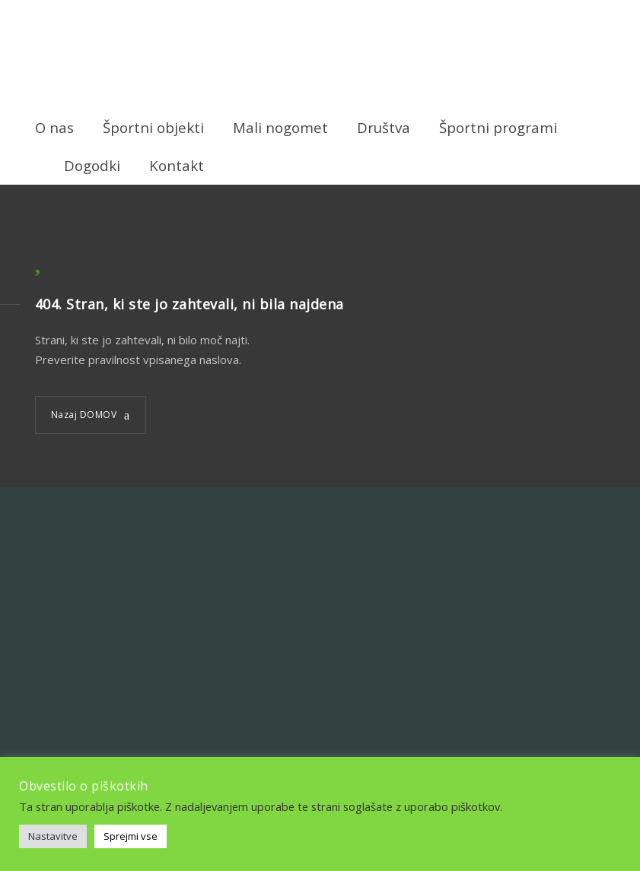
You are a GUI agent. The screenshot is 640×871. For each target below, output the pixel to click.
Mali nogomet (280, 127)
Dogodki (92, 165)
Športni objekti (153, 127)
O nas (54, 127)
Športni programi (498, 127)
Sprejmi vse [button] (130, 836)
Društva (383, 127)
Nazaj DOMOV (84, 414)
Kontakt (176, 165)
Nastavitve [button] (53, 836)
